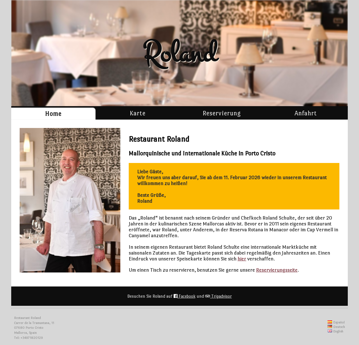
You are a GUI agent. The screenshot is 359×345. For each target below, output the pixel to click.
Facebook (184, 296)
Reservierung (221, 113)
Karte (138, 113)
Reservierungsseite (277, 270)
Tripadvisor (218, 296)
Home (53, 113)
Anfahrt (305, 113)
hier (242, 259)
